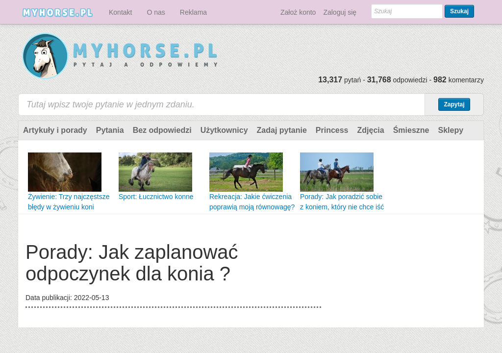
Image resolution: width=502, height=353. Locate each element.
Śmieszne (411, 130)
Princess (332, 130)
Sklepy (450, 130)
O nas (156, 12)
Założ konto (298, 12)
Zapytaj (454, 104)
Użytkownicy (224, 130)
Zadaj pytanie (282, 130)
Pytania (110, 130)
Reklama (193, 12)
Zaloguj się (339, 12)
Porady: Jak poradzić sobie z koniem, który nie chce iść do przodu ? (342, 207)
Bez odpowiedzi (162, 130)
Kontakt (120, 12)
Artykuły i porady (55, 130)
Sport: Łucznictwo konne (156, 197)
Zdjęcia (370, 130)
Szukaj (459, 11)
